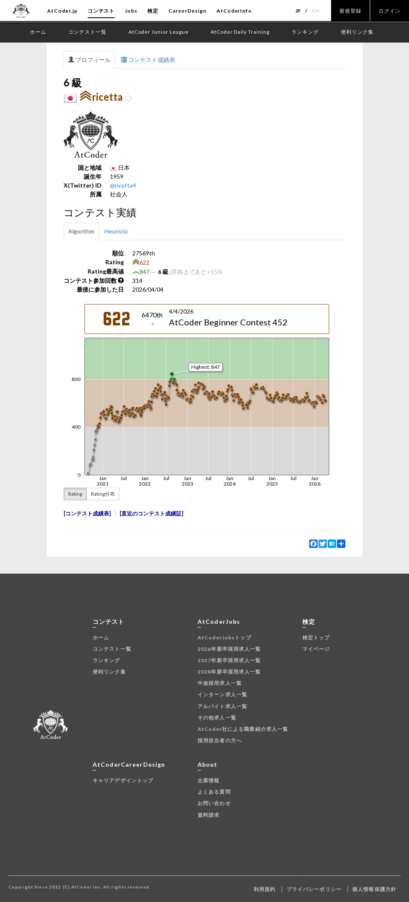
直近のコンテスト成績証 (151, 513)
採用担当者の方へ (220, 740)
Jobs (131, 11)
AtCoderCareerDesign (129, 764)
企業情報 (208, 780)
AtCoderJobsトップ (224, 637)
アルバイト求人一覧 (222, 706)
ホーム (101, 637)
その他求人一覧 (217, 717)
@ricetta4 (123, 185)
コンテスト (101, 11)
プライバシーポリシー (314, 889)
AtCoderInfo (234, 11)
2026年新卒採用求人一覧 (229, 649)
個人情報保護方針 (374, 889)
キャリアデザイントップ (123, 780)
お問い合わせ (214, 803)
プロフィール (89, 59)
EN (316, 11)
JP (298, 11)
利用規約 (264, 889)
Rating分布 (103, 494)
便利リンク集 (109, 671)
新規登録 (350, 11)
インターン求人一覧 (222, 694)
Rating (75, 494)
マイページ (316, 649)
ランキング (106, 660)
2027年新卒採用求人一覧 (229, 660)
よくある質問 (214, 792)
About (208, 764)
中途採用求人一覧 (220, 683)
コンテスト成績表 (148, 59)
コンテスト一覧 (112, 649)
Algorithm (81, 231)
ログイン (390, 11)
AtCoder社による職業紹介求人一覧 (243, 729)
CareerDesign (187, 11)
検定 (152, 11)
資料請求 (208, 815)
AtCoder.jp (62, 11)
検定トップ (316, 637)
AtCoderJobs (219, 621)
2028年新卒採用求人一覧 (229, 671)
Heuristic (116, 231)
